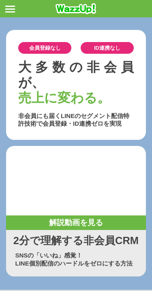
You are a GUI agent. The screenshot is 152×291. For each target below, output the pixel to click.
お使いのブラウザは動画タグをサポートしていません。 (76, 181)
